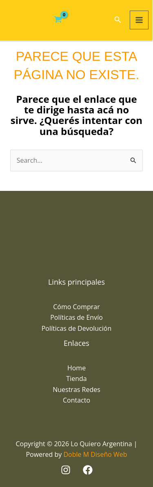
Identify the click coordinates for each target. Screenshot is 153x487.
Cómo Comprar (76, 306)
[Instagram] (66, 470)
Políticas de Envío (76, 317)
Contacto (76, 400)
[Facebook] (88, 470)
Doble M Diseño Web (95, 454)
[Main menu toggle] (139, 20)
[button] (118, 20)
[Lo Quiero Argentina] (20, 20)
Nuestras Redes (76, 389)
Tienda (76, 378)
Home (76, 367)
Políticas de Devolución (77, 328)
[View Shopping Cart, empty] (58, 20)
